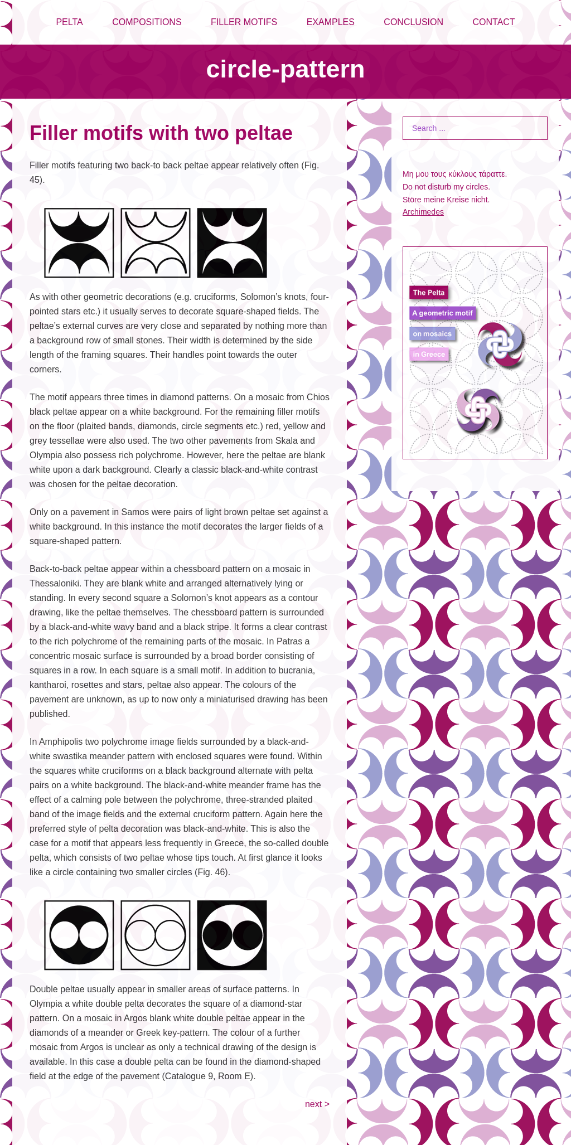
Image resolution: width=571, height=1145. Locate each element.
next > (317, 1104)
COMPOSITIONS (146, 22)
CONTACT (493, 22)
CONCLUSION (413, 22)
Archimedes (423, 211)
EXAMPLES (331, 22)
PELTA (69, 22)
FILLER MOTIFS (244, 22)
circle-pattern (285, 69)
